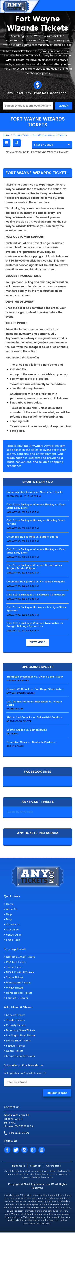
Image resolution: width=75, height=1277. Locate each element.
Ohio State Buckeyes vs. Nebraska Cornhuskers (35, 594)
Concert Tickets (15, 1015)
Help (9, 914)
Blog (9, 919)
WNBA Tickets (14, 987)
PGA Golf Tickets (16, 962)
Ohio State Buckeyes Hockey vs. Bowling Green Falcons (35, 522)
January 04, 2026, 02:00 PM (22, 572)
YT (41, 1150)
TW (15, 1150)
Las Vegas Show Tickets (20, 1035)
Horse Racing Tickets (19, 992)
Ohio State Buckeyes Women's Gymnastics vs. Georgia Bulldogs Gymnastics (35, 624)
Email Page (13, 939)
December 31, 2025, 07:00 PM (23, 496)
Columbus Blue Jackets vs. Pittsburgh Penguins (35, 581)
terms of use (48, 1171)
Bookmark (18, 1165)
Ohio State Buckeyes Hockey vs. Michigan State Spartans (36, 608)
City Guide (12, 929)
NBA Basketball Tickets (20, 956)
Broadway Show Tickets (20, 1030)
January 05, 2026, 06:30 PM (22, 598)
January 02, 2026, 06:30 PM (22, 528)
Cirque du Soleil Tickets (20, 1056)
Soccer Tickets (14, 977)
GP (33, 1150)
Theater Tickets (15, 1020)
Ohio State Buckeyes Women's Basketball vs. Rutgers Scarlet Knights (34, 566)
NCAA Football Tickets (20, 972)
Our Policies (53, 1165)
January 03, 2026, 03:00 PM (22, 541)
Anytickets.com (40, 1184)
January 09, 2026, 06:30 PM (22, 614)
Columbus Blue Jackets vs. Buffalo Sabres (32, 536)
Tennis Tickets (15, 967)
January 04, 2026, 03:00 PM (22, 585)
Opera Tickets (14, 1050)
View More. (37, 642)
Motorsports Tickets (18, 982)
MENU (68, 5)
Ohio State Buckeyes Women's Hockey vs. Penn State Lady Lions (35, 506)
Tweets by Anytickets (19, 812)
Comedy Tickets (16, 1025)
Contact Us (13, 924)
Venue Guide (14, 934)
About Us (11, 909)
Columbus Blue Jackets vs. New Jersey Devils (34, 491)
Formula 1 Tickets (17, 998)
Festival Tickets (15, 1045)
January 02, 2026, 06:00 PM (22, 512)
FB (7, 1150)
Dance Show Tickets (18, 1040)
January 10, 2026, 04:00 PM (22, 630)
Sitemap (35, 1165)
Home (10, 904)
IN (24, 1150)
